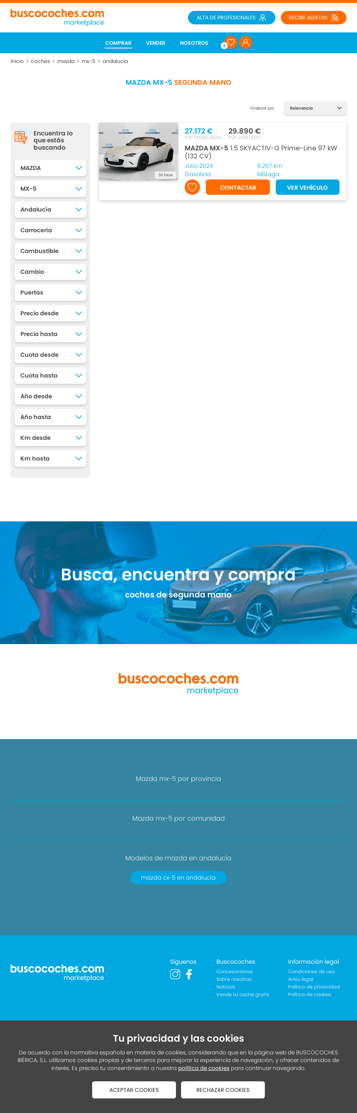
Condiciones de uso (311, 971)
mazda (65, 61)
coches (40, 61)
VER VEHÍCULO (307, 187)
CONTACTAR (238, 187)
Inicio (17, 61)
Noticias (225, 986)
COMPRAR (118, 43)
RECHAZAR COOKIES (223, 1090)
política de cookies (204, 1068)
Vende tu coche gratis (242, 994)
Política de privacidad (314, 986)
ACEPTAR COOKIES (134, 1090)
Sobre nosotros (234, 979)
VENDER (155, 43)
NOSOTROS (194, 43)
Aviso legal (300, 979)
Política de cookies (310, 994)
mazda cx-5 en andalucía (178, 877)
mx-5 (88, 61)
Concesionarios (234, 971)
